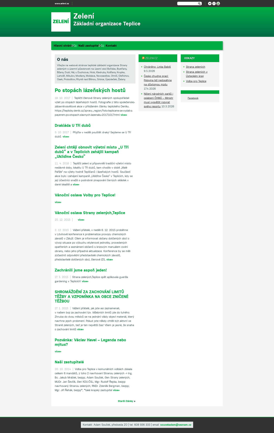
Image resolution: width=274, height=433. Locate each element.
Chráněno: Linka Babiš (157, 66)
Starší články (125, 401)
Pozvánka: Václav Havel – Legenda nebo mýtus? (90, 342)
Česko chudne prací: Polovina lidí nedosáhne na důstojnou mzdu (158, 80)
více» (124, 114)
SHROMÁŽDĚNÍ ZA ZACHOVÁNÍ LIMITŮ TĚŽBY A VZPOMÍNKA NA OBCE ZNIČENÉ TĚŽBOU (91, 296)
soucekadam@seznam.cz (175, 424)
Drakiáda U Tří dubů (73, 125)
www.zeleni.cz (62, 3)
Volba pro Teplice (196, 81)
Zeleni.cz (151, 58)
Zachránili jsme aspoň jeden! (81, 270)
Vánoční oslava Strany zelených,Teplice (90, 212)
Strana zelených (195, 66)
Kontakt (111, 46)
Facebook (193, 98)
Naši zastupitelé (89, 46)
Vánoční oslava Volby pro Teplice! (85, 195)
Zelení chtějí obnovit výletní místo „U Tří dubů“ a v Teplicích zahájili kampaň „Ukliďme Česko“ (92, 152)
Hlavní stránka (64, 46)
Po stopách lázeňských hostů (90, 90)
